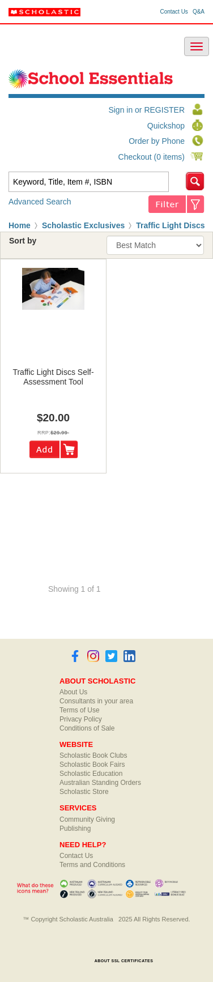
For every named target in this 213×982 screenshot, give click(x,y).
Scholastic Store (84, 792)
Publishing (75, 828)
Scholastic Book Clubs (93, 755)
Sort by (22, 240)
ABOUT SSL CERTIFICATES (124, 961)
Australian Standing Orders (100, 783)
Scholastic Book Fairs (92, 764)
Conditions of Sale (86, 728)
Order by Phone (157, 141)
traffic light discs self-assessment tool (52, 377)
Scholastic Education (90, 774)
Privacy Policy (80, 719)
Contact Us (174, 12)
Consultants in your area (96, 701)
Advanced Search (39, 201)
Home (19, 225)
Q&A (199, 12)
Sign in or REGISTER (146, 109)
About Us (73, 692)
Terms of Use (79, 710)
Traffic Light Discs (170, 225)
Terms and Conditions (92, 865)
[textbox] (88, 182)
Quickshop (166, 125)
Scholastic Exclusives (83, 225)
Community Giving (87, 819)
